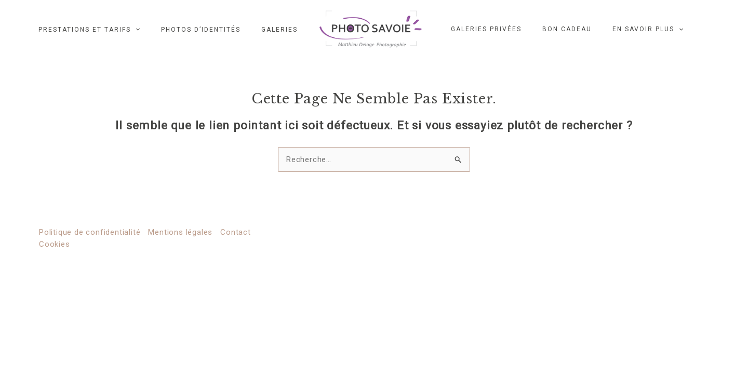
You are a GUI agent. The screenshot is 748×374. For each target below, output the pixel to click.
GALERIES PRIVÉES (486, 29)
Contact (235, 232)
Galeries (279, 29)
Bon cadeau (567, 29)
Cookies (54, 244)
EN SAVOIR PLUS (647, 29)
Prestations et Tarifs (89, 29)
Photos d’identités (201, 29)
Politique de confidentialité (89, 232)
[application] (135, 29)
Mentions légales (180, 232)
